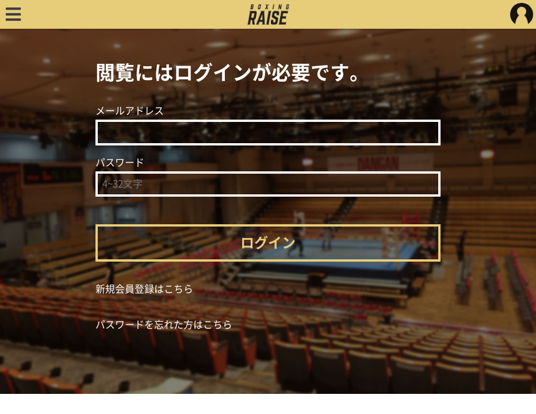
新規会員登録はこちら (144, 289)
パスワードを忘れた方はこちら (163, 324)
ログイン (268, 243)
